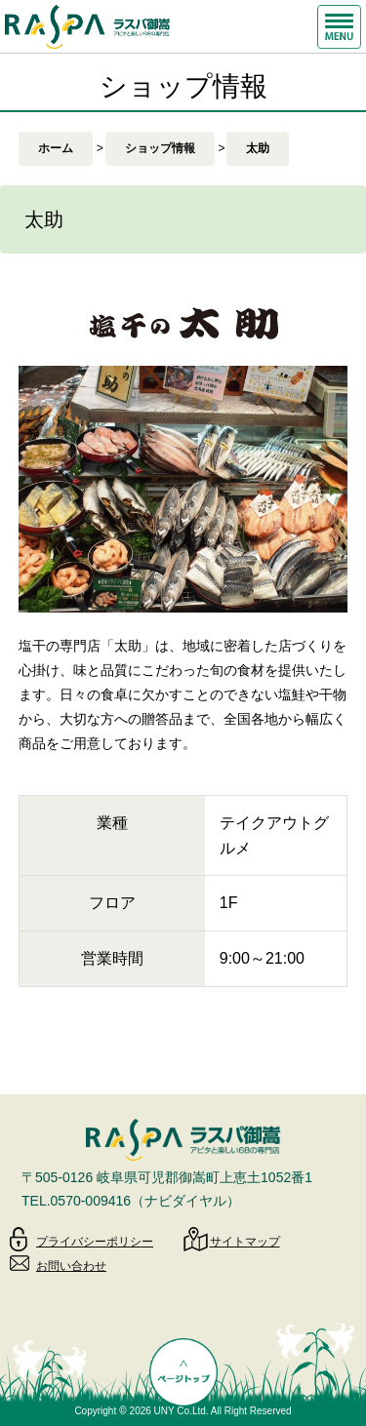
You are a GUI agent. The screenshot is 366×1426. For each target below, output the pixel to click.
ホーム (55, 148)
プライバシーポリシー (94, 1241)
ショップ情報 (160, 148)
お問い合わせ (71, 1266)
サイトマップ (245, 1241)
